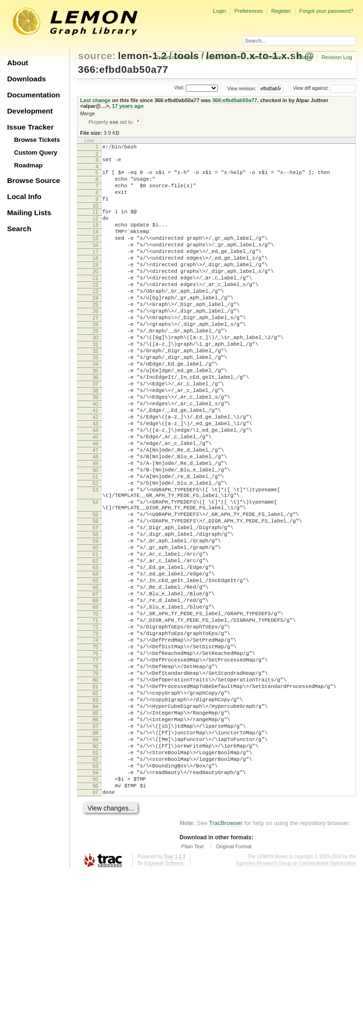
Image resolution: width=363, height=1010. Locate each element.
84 (95, 824)
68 (95, 695)
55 (95, 590)
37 (95, 432)
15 (95, 255)
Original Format (234, 983)
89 (95, 864)
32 (95, 391)
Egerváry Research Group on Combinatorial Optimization (296, 1000)
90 (95, 872)
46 (95, 504)
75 (95, 751)
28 (95, 359)
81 (95, 799)
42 (95, 472)
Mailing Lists (29, 213)
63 (95, 655)
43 (95, 480)
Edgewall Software (163, 1000)
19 (95, 287)
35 (95, 415)
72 (95, 727)
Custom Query (36, 152)
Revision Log (336, 57)
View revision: (242, 88)
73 (95, 735)
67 (95, 687)
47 (95, 512)
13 (95, 239)
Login (219, 11)
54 (95, 575)
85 (95, 832)
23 (95, 319)
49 (95, 528)
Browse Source (33, 180)
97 (95, 928)
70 (95, 711)
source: (97, 55)
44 (95, 488)
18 (95, 279)
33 (95, 399)
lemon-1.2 (142, 55)
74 (95, 743)
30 (95, 375)
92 (95, 888)
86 (95, 840)
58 (95, 615)
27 (95, 351)
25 (95, 335)
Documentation (33, 95)
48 (95, 520)
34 (95, 407)
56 (95, 598)
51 (95, 544)
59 (95, 623)
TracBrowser (225, 960)
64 (95, 663)
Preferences (248, 11)
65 (95, 671)
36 (95, 424)
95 (95, 912)
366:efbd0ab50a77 (123, 69)
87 (95, 848)
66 (95, 679)
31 (95, 383)
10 (95, 216)
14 (95, 247)
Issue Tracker (30, 127)
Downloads (26, 79)
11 (95, 223)
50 (95, 536)
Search (19, 229)
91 (95, 880)
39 (95, 448)
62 (95, 647)
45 (95, 496)
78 (95, 775)
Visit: (179, 87)
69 (95, 703)
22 (95, 311)
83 (95, 815)
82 (95, 807)
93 (95, 896)
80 (95, 791)
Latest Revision (224, 57)
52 (95, 552)
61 (95, 639)
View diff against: (324, 88)
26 (95, 343)
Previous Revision (176, 57)
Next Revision (266, 57)
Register (281, 11)
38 (95, 440)
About (17, 63)
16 (95, 263)
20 (95, 295)
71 (95, 719)
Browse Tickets (37, 139)
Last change (95, 100)
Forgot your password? (326, 11)
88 (95, 856)
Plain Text (192, 983)
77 (95, 767)
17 (95, 271)
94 (95, 904)
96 (95, 920)
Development (30, 111)
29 (95, 367)
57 (95, 606)
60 (95, 631)
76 (95, 759)
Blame (305, 57)
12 (95, 231)
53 (95, 560)
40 (95, 456)
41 (95, 464)
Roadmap (28, 165)
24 (95, 327)
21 (95, 303)
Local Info (24, 196)
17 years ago (128, 106)
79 (95, 783)
